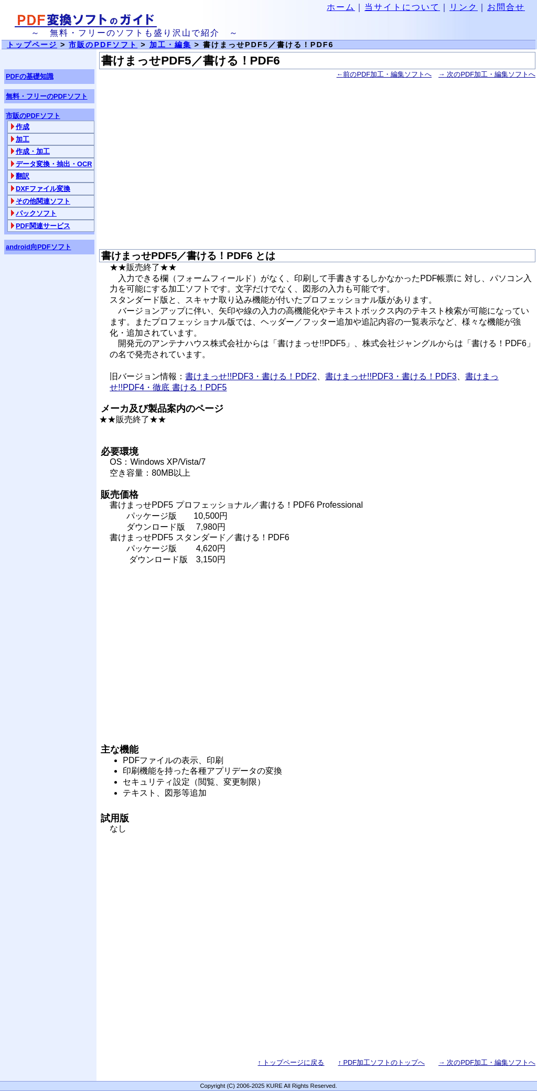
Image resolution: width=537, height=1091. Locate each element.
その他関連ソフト (43, 201)
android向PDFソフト (38, 247)
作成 (22, 127)
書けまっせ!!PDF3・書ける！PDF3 (391, 376)
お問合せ (506, 7)
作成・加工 (33, 151)
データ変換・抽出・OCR (54, 164)
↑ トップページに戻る (291, 1062)
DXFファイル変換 (43, 188)
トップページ (32, 44)
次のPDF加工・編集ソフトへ (486, 74)
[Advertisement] (317, 164)
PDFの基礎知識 (29, 76)
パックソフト (36, 213)
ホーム (341, 7)
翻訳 (22, 176)
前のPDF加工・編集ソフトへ (384, 74)
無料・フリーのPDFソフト (47, 96)
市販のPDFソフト (103, 44)
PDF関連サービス (43, 226)
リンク (463, 7)
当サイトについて (402, 7)
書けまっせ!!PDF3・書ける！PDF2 (251, 376)
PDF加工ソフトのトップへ (381, 1062)
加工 (22, 139)
